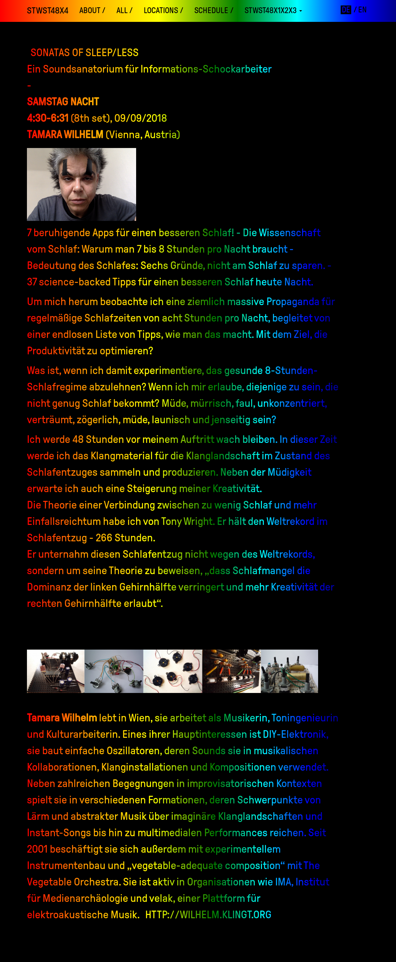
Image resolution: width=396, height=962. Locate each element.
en (362, 9)
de (346, 9)
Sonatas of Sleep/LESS (85, 52)
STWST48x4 (47, 10)
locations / (163, 10)
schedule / (214, 10)
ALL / (124, 10)
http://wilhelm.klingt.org (208, 914)
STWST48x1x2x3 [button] (273, 10)
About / (92, 10)
